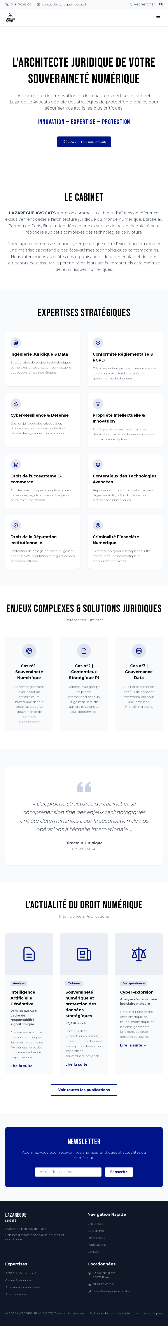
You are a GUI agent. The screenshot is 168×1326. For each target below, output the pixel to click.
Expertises (95, 1224)
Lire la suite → (23, 1066)
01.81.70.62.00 (103, 1284)
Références (96, 1238)
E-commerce (15, 1294)
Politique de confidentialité (109, 1313)
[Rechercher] (141, 4)
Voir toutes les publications (84, 1090)
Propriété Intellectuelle (22, 1287)
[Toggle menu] (158, 17)
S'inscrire (119, 1172)
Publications (97, 1245)
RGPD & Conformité (21, 1273)
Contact (94, 1252)
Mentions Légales (149, 1313)
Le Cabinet (96, 1231)
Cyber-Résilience (18, 1280)
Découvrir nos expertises (84, 142)
